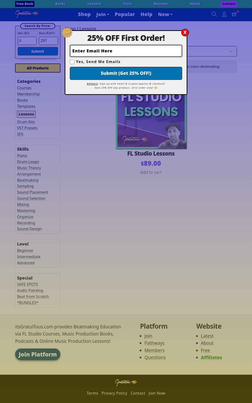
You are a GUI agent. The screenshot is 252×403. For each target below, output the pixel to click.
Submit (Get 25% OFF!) (126, 73)
